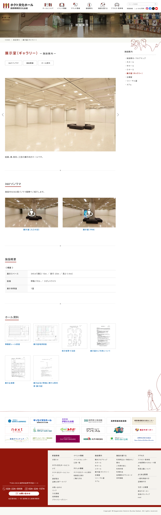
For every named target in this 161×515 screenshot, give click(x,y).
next (140, 497)
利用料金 (119, 472)
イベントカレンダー (80, 460)
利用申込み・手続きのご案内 (125, 461)
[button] (3, 114)
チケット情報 (75, 8)
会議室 (129, 77)
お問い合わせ (24, 494)
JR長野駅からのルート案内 (147, 464)
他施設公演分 (79, 475)
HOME (7, 40)
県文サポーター (143, 491)
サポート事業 (143, 487)
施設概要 (30, 63)
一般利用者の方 (144, 478)
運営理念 (55, 479)
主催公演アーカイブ (59, 482)
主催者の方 (142, 482)
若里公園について (144, 469)
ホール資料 (45, 63)
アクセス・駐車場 (117, 8)
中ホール (130, 66)
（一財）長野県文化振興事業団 (28, 499)
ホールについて (48, 8)
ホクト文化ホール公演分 (82, 472)
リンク (54, 490)
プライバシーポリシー (60, 500)
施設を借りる (103, 8)
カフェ (129, 85)
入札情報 (55, 493)
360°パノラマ (13, 63)
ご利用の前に (121, 466)
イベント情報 (61, 8)
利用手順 (119, 469)
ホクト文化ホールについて (60, 466)
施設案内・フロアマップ (136, 58)
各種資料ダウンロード (124, 475)
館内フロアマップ (101, 460)
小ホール (130, 70)
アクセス (141, 456)
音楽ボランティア (144, 494)
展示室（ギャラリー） (135, 73)
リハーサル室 (132, 81)
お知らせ (55, 460)
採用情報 (55, 497)
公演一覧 (77, 463)
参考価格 (119, 478)
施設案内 (89, 8)
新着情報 (130, 8)
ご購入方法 (78, 478)
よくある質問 (140, 8)
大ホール (130, 62)
